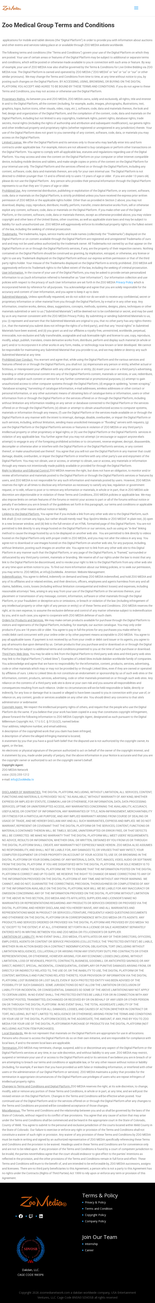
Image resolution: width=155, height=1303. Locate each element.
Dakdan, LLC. (30, 1270)
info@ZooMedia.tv (22, 779)
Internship (91, 1244)
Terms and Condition (98, 1209)
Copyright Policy (95, 1215)
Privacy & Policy (95, 1202)
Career (89, 1250)
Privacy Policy (124, 282)
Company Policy (95, 1221)
